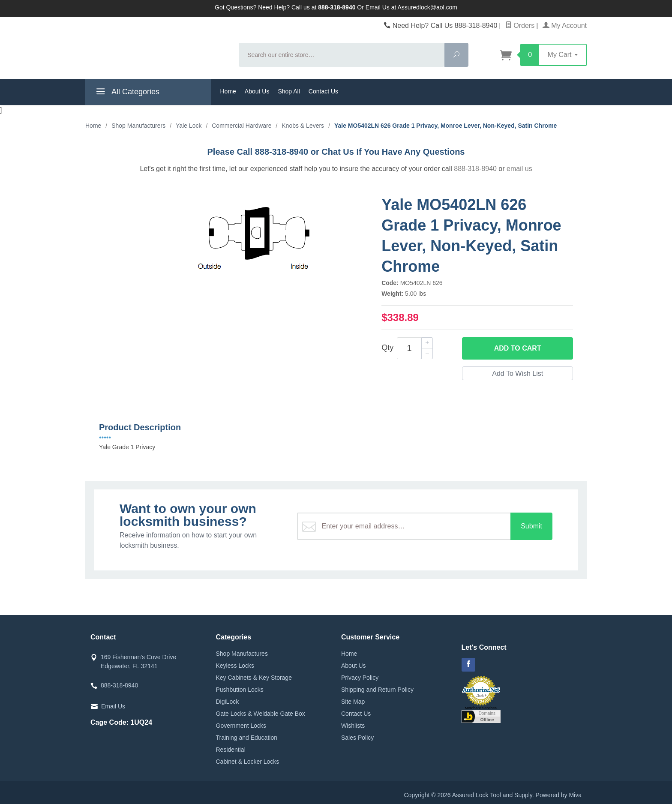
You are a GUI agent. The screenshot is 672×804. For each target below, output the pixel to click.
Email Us (113, 706)
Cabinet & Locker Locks (247, 761)
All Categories (126, 93)
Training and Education (246, 737)
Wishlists (353, 725)
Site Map (353, 701)
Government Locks (241, 725)
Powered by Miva (559, 795)
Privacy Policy (359, 677)
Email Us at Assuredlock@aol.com (411, 7)
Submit (531, 526)
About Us (257, 91)
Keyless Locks (235, 665)
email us (519, 168)
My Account (565, 25)
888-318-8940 (475, 168)
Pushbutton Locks (240, 689)
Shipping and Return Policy (377, 689)
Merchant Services (481, 708)
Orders (519, 25)
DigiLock (227, 701)
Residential (231, 749)
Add (517, 348)
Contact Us (323, 91)
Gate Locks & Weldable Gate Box (260, 713)
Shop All (289, 91)
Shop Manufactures (242, 653)
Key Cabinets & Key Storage (254, 677)
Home (228, 91)
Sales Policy (357, 737)
